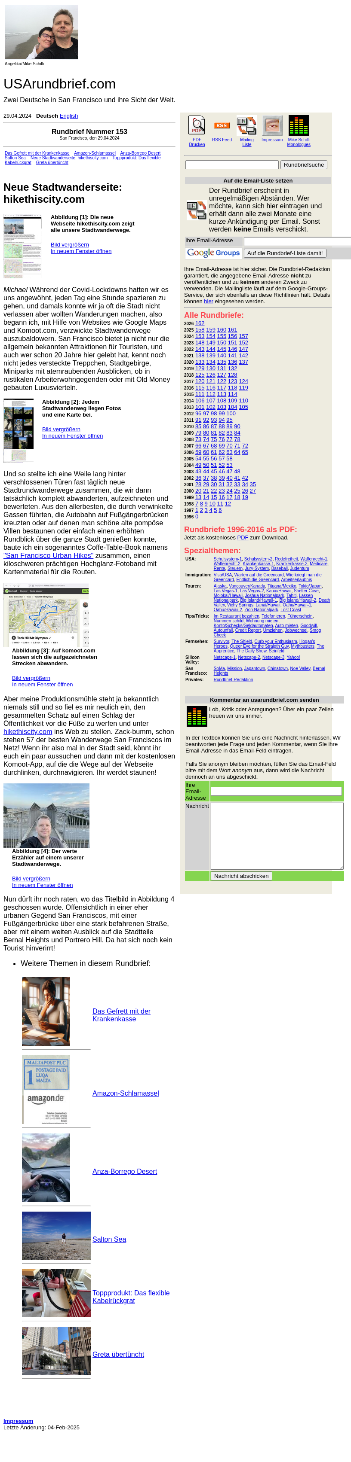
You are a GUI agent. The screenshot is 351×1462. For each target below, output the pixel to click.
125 (200, 375)
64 (237, 452)
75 (214, 439)
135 (222, 362)
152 (243, 342)
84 (237, 432)
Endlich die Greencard (257, 579)
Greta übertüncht (52, 162)
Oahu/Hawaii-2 (228, 609)
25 (237, 490)
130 (211, 368)
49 (198, 465)
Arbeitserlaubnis (296, 579)
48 (237, 471)
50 (206, 465)
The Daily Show (251, 651)
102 (211, 407)
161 (232, 329)
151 (232, 342)
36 (198, 478)
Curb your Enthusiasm (276, 641)
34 (245, 484)
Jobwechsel (296, 630)
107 (211, 400)
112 (211, 394)
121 (211, 381)
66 (198, 445)
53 (229, 465)
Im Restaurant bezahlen (236, 616)
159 (211, 329)
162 (200, 323)
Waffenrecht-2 (227, 563)
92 (206, 420)
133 (200, 362)
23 (222, 490)
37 (206, 478)
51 (214, 465)
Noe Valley (300, 668)
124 (243, 381)
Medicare (318, 563)
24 (229, 490)
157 (243, 336)
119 (243, 387)
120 (200, 381)
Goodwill (309, 625)
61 (214, 452)
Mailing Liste (247, 142)
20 (198, 490)
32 (229, 484)
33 (237, 484)
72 (245, 445)
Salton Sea (15, 157)
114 (232, 394)
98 (214, 413)
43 (198, 471)
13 (198, 497)
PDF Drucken (197, 142)
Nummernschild (228, 620)
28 (198, 484)
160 (222, 329)
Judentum (299, 568)
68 (214, 445)
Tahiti (291, 595)
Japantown (254, 668)
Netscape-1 (225, 657)
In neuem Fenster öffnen (81, 251)
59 (198, 452)
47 (229, 471)
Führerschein (299, 616)
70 (229, 445)
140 (222, 355)
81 (214, 432)
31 (222, 484)
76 (222, 439)
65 (245, 452)
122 (222, 381)
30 (214, 484)
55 (206, 458)
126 (211, 375)
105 (243, 407)
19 (245, 497)
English (69, 116)
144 (211, 349)
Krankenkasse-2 (291, 563)
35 (253, 484)
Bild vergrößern (70, 244)
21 (206, 490)
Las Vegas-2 (252, 590)
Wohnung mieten (262, 620)
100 (231, 413)
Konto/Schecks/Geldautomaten (243, 625)
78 (237, 439)
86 (206, 426)
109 (232, 400)
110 (243, 400)
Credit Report (248, 630)
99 (222, 413)
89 (229, 426)
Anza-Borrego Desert (140, 153)
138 (200, 355)
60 (206, 452)
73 (198, 439)
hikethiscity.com (27, 731)
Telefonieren (273, 616)
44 (206, 471)
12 (228, 503)
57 (222, 458)
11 (220, 503)
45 (214, 471)
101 (200, 407)
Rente (219, 568)
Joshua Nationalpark (264, 595)
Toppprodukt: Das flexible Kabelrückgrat (131, 1296)
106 (200, 400)
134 (211, 362)
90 (237, 426)
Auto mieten (286, 625)
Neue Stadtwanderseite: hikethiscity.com (69, 157)
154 (211, 336)
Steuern (235, 568)
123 (232, 381)
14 (206, 497)
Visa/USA (223, 575)
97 (206, 413)
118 (232, 387)
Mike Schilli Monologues (298, 142)
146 (232, 349)
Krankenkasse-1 (258, 563)
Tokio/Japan (310, 586)
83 (229, 432)
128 (232, 375)
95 (229, 420)
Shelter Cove (306, 590)
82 (222, 432)
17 (229, 497)
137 (243, 362)
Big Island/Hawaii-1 (258, 600)
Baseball (279, 568)
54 (198, 458)
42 (245, 478)
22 (214, 490)
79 (198, 432)
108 (222, 400)
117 (222, 387)
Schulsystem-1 (228, 559)
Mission (234, 668)
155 (222, 336)
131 (222, 368)
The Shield (241, 641)
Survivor (221, 641)
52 (222, 465)
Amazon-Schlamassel (95, 153)
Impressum (272, 139)
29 (206, 484)
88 (222, 426)
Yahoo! (293, 657)
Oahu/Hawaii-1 (297, 605)
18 (237, 497)
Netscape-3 (273, 657)
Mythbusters (302, 646)
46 (222, 471)
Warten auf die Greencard (259, 575)
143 (200, 349)
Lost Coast (290, 609)
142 (243, 355)
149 (211, 342)
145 (222, 349)
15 (214, 497)
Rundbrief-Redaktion (233, 679)
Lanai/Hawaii (268, 605)
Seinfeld (276, 651)
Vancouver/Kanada (247, 586)
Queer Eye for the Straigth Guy (259, 646)
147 (243, 349)
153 (200, 336)
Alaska (220, 586)
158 (200, 329)
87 (214, 426)
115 (200, 387)
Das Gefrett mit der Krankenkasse (37, 153)
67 (206, 445)
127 (222, 375)
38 (214, 478)
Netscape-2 (249, 657)
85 (198, 426)
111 (200, 394)
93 (214, 420)
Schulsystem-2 (258, 559)
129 (200, 368)
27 (253, 490)
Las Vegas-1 (226, 590)
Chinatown (278, 668)
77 (229, 439)
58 (229, 458)
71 (237, 445)
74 (206, 439)
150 (222, 342)
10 (212, 503)
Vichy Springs (240, 605)
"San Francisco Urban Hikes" (48, 555)
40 (229, 478)
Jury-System (257, 568)
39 (222, 478)
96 (198, 413)
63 (229, 452)
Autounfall (223, 630)
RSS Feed (222, 139)
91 (198, 420)
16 (222, 497)
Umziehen (273, 630)
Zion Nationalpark (261, 609)
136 (232, 362)
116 (211, 387)
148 (200, 342)
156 (232, 336)
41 (237, 478)
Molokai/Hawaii (228, 595)
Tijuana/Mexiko (282, 586)
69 (222, 445)
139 (211, 355)
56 (214, 458)
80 (206, 432)
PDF (243, 537)
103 (222, 407)
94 (222, 420)
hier (208, 301)
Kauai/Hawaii (278, 590)
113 (222, 394)
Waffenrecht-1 (313, 559)
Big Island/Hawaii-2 (298, 600)
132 (232, 368)
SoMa (219, 668)
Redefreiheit (286, 559)
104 (232, 407)
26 (245, 490)
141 (232, 355)
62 (222, 452)
